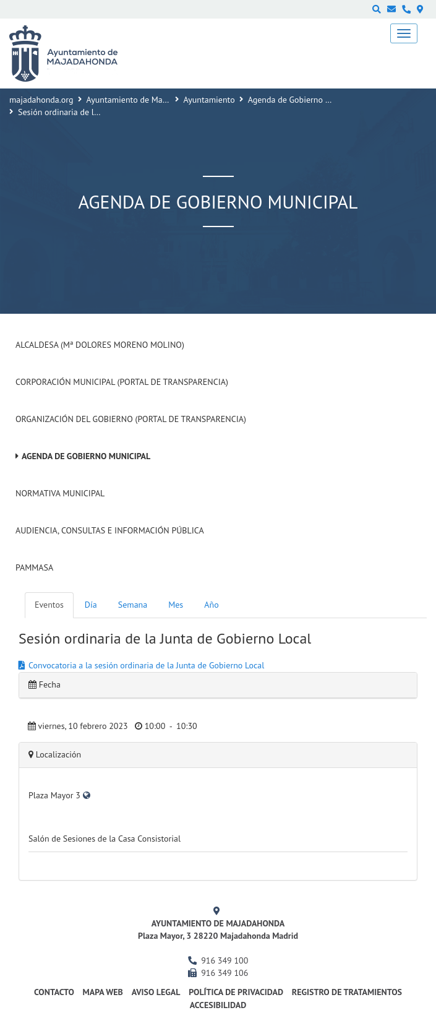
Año (211, 604)
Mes (175, 604)
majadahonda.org (41, 99)
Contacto (54, 992)
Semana (132, 604)
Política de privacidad (236, 992)
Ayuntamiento (209, 99)
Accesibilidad (218, 1005)
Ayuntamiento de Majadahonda (144, 99)
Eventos (49, 604)
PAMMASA (34, 567)
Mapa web (103, 992)
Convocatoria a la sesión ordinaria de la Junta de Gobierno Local (146, 665)
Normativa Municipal (60, 493)
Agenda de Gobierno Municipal (305, 99)
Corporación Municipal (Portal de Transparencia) (121, 381)
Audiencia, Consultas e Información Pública (109, 530)
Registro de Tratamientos (347, 992)
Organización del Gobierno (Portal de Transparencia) (130, 419)
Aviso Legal (156, 992)
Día (91, 604)
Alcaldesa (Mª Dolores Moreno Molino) (99, 344)
